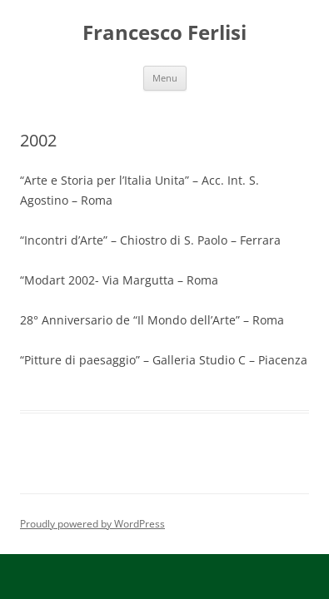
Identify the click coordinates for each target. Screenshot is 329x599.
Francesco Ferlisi (164, 33)
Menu (164, 78)
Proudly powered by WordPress (92, 524)
